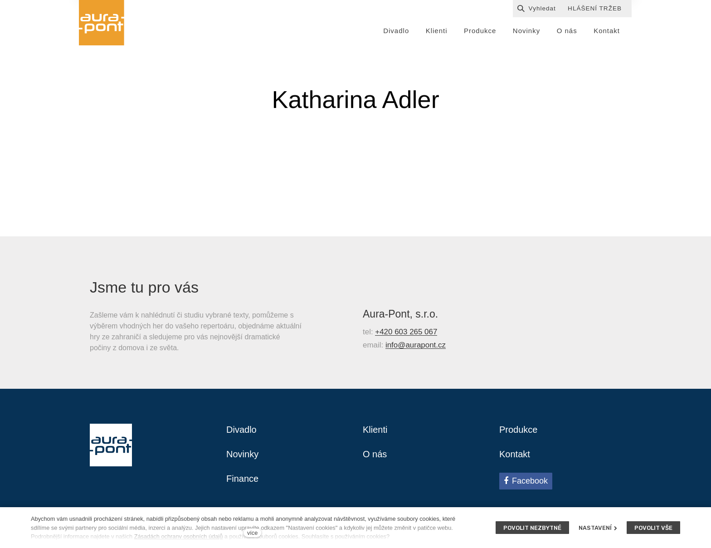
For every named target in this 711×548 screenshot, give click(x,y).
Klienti (375, 430)
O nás (375, 454)
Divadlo (241, 430)
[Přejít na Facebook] (525, 481)
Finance (242, 479)
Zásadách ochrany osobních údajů (178, 536)
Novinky (242, 454)
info (391, 348)
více (252, 532)
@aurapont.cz (422, 348)
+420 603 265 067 (406, 335)
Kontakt (514, 454)
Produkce (518, 430)
